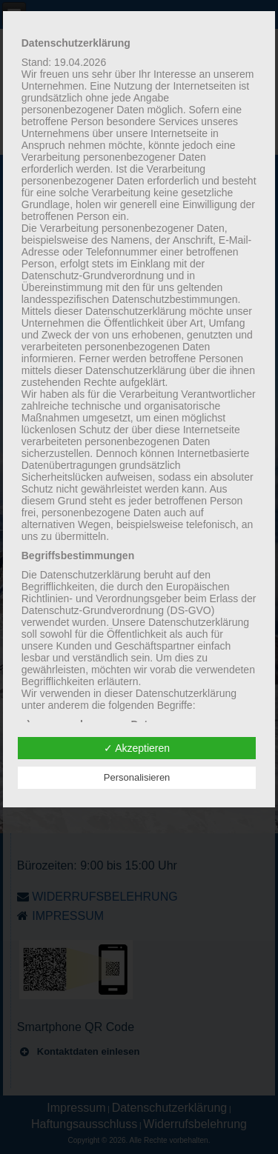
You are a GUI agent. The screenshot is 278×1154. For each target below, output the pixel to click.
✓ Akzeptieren (137, 748)
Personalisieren (137, 777)
